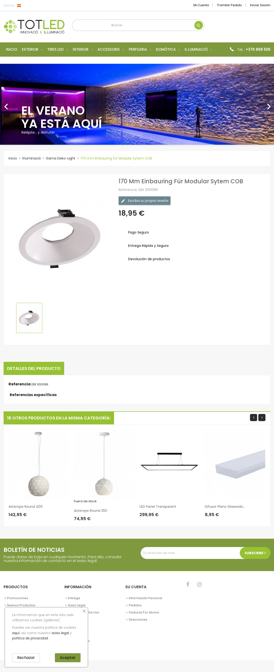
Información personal (145, 598)
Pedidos (135, 605)
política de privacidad (30, 638)
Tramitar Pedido (229, 5)
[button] (20, 104)
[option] (137, 104)
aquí (15, 633)
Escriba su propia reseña (144, 200)
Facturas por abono (144, 612)
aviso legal (60, 633)
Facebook (187, 584)
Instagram (199, 584)
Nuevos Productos (21, 605)
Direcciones (138, 619)
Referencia (20, 384)
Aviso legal (76, 605)
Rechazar (26, 657)
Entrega (74, 598)
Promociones (17, 598)
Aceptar (68, 657)
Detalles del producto (34, 368)
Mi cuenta (201, 5)
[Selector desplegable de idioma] (29, 5)
